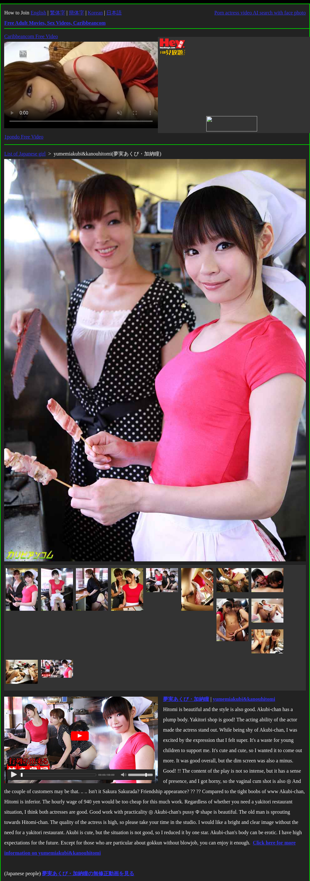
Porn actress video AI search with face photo (260, 12)
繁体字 (57, 12)
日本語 (114, 12)
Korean (95, 12)
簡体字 (76, 12)
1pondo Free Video (23, 136)
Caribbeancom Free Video (31, 36)
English (38, 12)
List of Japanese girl (24, 153)
